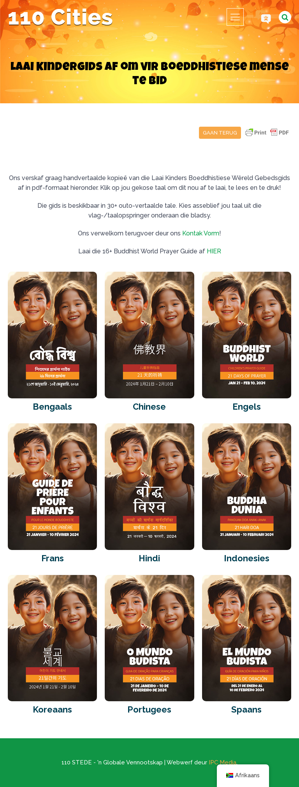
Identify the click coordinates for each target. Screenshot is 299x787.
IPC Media (222, 762)
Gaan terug (220, 133)
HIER (214, 251)
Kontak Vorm (200, 233)
